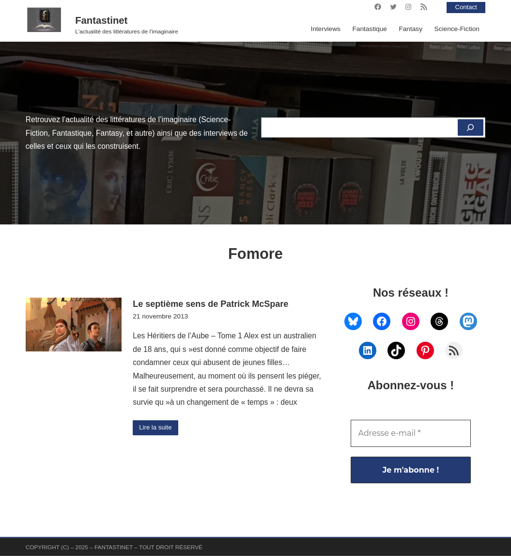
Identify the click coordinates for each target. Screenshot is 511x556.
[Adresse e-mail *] (411, 433)
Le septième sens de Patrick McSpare (210, 304)
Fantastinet (101, 20)
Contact (465, 7)
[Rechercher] (470, 127)
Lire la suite (156, 427)
